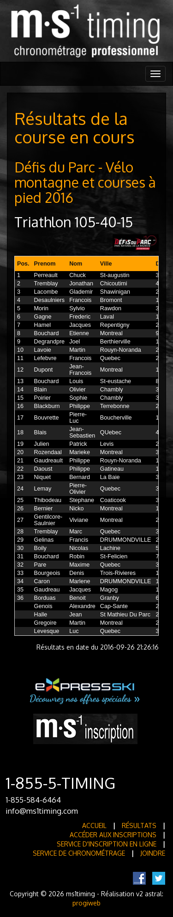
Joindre (152, 853)
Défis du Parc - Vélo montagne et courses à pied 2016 (85, 182)
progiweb (86, 903)
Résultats (139, 825)
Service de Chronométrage (79, 853)
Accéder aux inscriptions (113, 835)
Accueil (94, 825)
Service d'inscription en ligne (106, 844)
